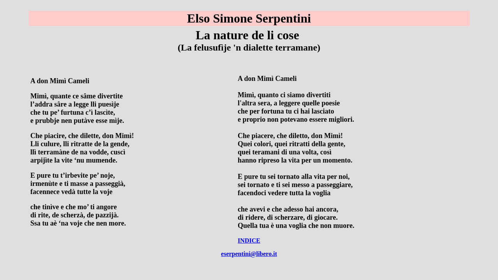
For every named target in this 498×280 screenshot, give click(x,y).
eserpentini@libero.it (249, 253)
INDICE (249, 240)
